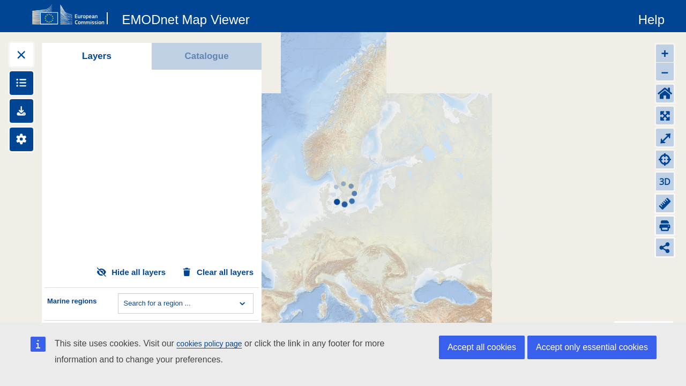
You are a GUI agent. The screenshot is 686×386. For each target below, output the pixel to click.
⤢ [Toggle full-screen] (665, 137)
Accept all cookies (482, 347)
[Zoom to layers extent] (665, 115)
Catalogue (206, 56)
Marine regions (71, 301)
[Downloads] (21, 111)
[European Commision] (72, 15)
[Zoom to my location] (665, 159)
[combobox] (125, 303)
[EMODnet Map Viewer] (186, 17)
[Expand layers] (21, 54)
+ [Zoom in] (664, 53)
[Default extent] (665, 93)
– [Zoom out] (664, 71)
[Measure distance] (664, 203)
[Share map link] (664, 247)
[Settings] (21, 139)
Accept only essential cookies (592, 347)
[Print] (664, 225)
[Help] (651, 17)
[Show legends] (21, 83)
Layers (96, 56)
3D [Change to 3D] (664, 182)
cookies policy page (209, 343)
